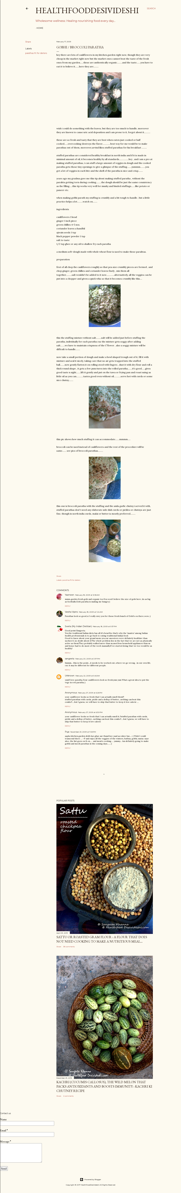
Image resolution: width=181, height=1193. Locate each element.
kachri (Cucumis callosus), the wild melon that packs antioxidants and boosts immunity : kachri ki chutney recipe (104, 1086)
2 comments (68, 1096)
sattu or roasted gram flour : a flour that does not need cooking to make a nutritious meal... (101, 939)
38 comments (69, 947)
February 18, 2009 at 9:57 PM (105, 626)
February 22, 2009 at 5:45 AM (88, 676)
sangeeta (69, 658)
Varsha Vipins (71, 612)
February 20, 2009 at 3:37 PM (87, 659)
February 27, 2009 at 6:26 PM (90, 693)
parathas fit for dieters (36, 53)
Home (39, 28)
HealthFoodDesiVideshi (87, 10)
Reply (67, 606)
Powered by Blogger (90, 1179)
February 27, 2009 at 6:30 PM (90, 712)
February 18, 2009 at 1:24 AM (91, 612)
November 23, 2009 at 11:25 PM (83, 732)
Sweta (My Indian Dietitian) (78, 626)
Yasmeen (69, 595)
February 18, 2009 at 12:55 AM (87, 595)
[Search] (151, 8)
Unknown (69, 675)
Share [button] (28, 42)
